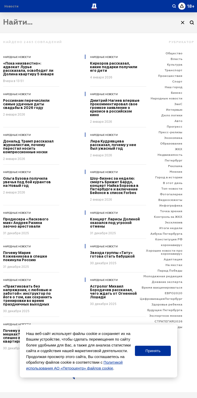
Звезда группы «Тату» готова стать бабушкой (112, 254)
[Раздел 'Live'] (12, 6)
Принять (153, 351)
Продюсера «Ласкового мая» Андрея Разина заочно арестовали (25, 222)
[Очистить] (183, 23)
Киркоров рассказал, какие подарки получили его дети (113, 67)
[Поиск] (192, 23)
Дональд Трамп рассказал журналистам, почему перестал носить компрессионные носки (28, 146)
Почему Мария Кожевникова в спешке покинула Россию (25, 256)
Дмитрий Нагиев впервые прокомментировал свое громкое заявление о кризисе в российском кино (115, 107)
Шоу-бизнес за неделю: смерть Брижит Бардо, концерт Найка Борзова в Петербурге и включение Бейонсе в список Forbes (114, 185)
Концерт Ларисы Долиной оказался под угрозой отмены (115, 222)
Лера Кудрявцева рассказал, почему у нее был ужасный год (113, 144)
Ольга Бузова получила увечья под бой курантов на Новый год (27, 182)
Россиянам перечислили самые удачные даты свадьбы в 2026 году (26, 104)
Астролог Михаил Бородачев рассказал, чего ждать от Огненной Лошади (113, 291)
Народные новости (17, 56)
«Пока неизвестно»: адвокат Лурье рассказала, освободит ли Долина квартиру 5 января (28, 68)
